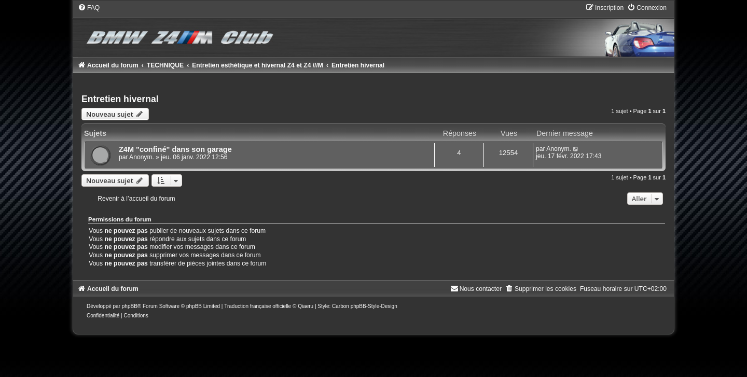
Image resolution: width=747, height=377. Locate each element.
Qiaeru (305, 306)
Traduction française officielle (257, 306)
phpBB (129, 306)
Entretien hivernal (120, 99)
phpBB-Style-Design (374, 306)
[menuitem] (89, 7)
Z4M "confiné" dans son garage (175, 149)
